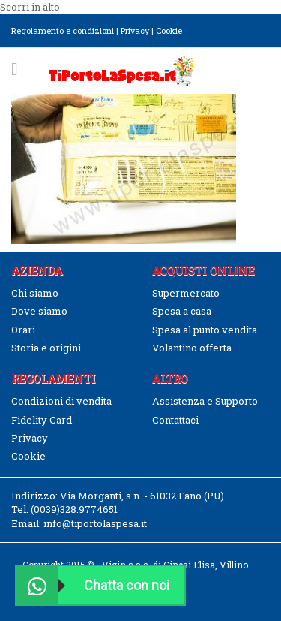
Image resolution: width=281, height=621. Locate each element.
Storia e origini (46, 347)
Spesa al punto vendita (204, 329)
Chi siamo (34, 293)
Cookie (169, 30)
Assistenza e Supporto (205, 401)
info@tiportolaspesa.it (95, 523)
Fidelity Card (41, 420)
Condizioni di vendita (61, 401)
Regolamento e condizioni (62, 30)
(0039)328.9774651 (74, 509)
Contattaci (175, 420)
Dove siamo (39, 311)
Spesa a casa (181, 311)
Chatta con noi (92, 585)
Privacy (135, 30)
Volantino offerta (192, 347)
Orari (23, 329)
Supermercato (186, 293)
